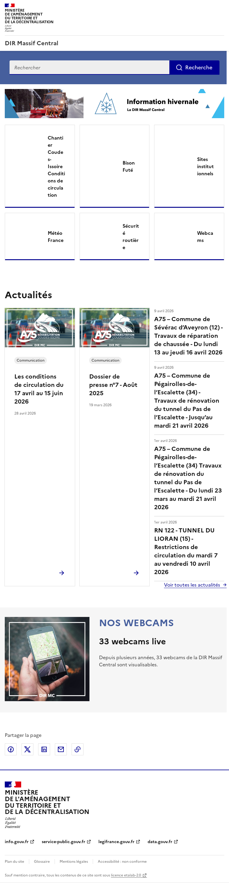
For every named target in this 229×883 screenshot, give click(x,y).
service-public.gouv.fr (63, 842)
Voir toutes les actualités (192, 584)
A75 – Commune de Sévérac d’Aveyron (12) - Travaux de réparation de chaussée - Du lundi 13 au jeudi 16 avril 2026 (188, 336)
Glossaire (42, 861)
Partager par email (61, 749)
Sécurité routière (131, 236)
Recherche (198, 67)
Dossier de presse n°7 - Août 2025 (113, 385)
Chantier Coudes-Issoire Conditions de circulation (56, 166)
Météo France (56, 236)
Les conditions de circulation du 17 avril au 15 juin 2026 (39, 389)
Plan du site (14, 861)
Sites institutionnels (205, 166)
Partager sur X (27, 749)
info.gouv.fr (17, 842)
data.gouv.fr (160, 842)
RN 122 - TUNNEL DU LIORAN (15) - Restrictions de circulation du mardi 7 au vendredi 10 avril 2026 (186, 551)
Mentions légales (74, 861)
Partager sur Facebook (11, 749)
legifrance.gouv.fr (116, 842)
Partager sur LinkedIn (44, 749)
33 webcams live (132, 641)
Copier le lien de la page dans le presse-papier (77, 749)
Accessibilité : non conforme (122, 861)
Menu (221, 7)
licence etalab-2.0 (126, 875)
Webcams (205, 236)
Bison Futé (129, 166)
